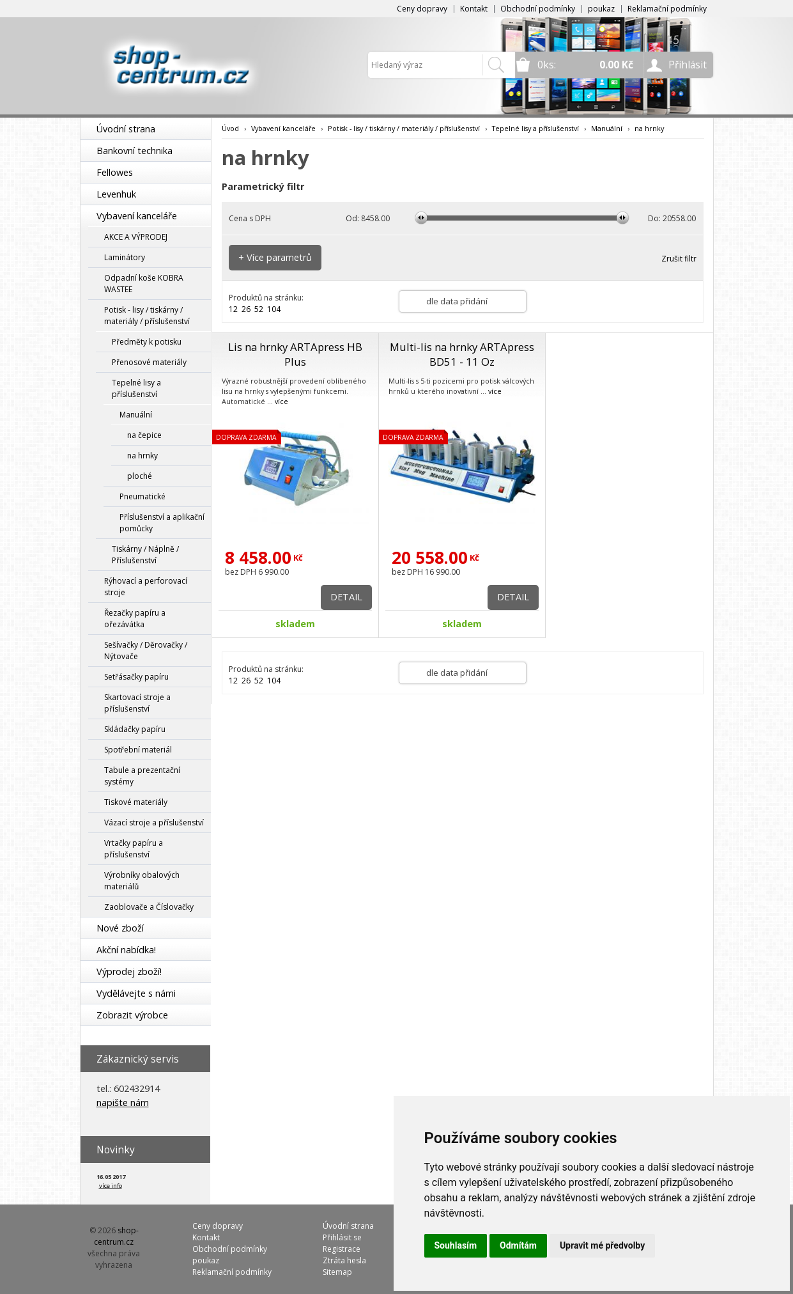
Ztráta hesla (344, 1260)
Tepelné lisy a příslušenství (136, 388)
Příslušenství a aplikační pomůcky (161, 522)
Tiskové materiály (135, 802)
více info (110, 1185)
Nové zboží (120, 928)
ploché (139, 476)
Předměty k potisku (146, 341)
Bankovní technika (134, 150)
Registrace (341, 1248)
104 (274, 309)
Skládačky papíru (135, 729)
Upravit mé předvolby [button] (602, 1245)
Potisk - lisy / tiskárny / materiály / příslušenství (147, 315)
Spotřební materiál (138, 749)
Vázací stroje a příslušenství (154, 822)
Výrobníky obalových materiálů (142, 880)
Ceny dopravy (422, 8)
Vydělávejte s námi (136, 993)
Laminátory (124, 257)
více (281, 401)
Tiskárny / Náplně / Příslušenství (145, 554)
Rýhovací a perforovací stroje (145, 586)
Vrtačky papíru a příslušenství (133, 849)
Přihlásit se (342, 1237)
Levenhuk (116, 194)
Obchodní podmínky (537, 8)
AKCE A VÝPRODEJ (135, 236)
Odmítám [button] (518, 1245)
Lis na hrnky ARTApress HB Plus (295, 354)
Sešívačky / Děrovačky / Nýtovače (145, 650)
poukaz (601, 8)
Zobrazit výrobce (132, 1015)
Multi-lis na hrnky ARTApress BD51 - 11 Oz (462, 354)
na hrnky (142, 455)
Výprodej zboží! (129, 971)
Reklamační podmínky (667, 8)
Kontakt (474, 8)
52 (258, 309)
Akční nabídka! (126, 950)
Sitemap (337, 1272)
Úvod (230, 128)
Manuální (135, 414)
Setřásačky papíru (136, 676)
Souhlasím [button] (456, 1245)
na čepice (144, 435)
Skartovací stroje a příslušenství (137, 703)
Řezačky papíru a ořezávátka (135, 618)
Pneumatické (142, 496)
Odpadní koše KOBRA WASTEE (143, 283)
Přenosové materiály (149, 362)
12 (233, 309)
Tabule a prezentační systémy (142, 776)
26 (246, 309)
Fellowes (114, 172)
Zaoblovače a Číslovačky (149, 906)
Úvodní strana (125, 129)
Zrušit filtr (679, 258)
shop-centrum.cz (116, 1236)
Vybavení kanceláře (136, 216)
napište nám (122, 1102)
